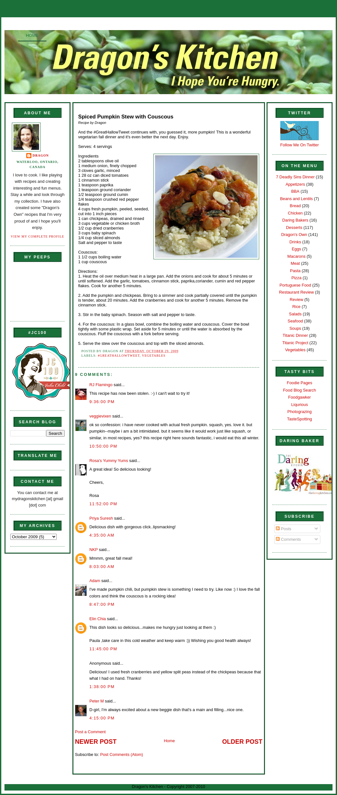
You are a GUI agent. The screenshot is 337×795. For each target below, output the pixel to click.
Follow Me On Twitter (299, 144)
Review (296, 299)
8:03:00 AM (101, 566)
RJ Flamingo (100, 384)
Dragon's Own (294, 234)
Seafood (295, 321)
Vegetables (154, 355)
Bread (295, 205)
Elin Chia (97, 618)
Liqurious (299, 404)
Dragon (41, 155)
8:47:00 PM (102, 604)
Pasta (295, 270)
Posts (283, 528)
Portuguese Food (295, 285)
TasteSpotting (299, 419)
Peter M (96, 701)
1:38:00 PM (102, 686)
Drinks (295, 241)
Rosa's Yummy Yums (108, 460)
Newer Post (96, 741)
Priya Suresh (101, 518)
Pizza (296, 277)
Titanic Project (295, 342)
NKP (93, 549)
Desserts (294, 227)
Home (32, 35)
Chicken (295, 213)
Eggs (296, 249)
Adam (94, 580)
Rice (296, 306)
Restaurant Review (296, 292)
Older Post (242, 741)
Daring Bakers (295, 220)
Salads (295, 314)
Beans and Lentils (296, 198)
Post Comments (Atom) (121, 754)
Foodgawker (299, 397)
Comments (288, 539)
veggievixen (100, 416)
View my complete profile (37, 236)
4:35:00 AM (101, 535)
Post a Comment (90, 731)
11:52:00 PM (103, 503)
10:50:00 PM (103, 446)
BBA (295, 191)
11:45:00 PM (103, 648)
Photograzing (299, 411)
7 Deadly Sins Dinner (295, 176)
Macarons (296, 256)
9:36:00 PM (102, 401)
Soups (295, 328)
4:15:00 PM (102, 718)
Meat (295, 263)
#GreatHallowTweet (119, 355)
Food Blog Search (299, 390)
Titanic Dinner (295, 335)
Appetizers (295, 184)
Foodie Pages (299, 382)
